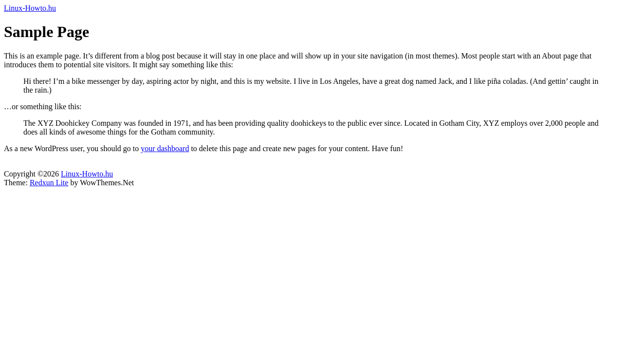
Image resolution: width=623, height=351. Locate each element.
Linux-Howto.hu (30, 8)
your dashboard (165, 148)
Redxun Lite (49, 182)
